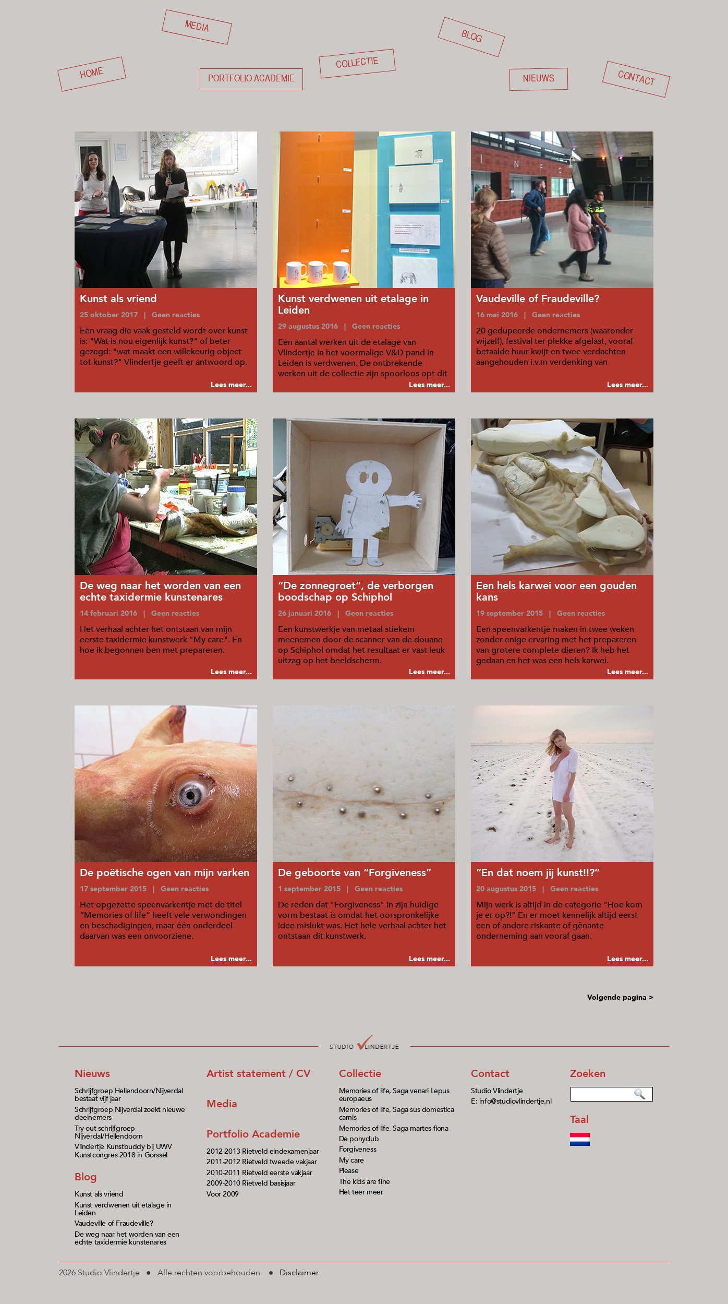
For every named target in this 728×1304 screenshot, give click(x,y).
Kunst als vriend (99, 1194)
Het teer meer (361, 1192)
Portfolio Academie (253, 1134)
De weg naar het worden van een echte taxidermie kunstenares (127, 1238)
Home (92, 74)
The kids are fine (364, 1182)
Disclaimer (299, 1272)
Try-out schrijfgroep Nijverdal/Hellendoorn (109, 1132)
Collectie (357, 63)
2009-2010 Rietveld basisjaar (251, 1183)
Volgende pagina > (620, 997)
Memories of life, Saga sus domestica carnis (396, 1113)
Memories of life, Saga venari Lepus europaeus (394, 1095)
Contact (636, 79)
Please (349, 1171)
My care (351, 1160)
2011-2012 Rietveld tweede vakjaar (262, 1162)
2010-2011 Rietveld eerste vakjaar (259, 1173)
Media (197, 26)
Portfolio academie (251, 79)
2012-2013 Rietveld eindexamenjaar (263, 1151)
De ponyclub (359, 1139)
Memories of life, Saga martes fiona (393, 1128)
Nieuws (538, 78)
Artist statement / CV (258, 1074)
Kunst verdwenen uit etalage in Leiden (123, 1209)
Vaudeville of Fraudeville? (114, 1223)
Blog (471, 36)
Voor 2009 (222, 1194)
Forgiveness (358, 1149)
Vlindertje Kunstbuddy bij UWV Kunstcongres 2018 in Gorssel (123, 1150)
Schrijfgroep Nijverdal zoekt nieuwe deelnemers (130, 1113)
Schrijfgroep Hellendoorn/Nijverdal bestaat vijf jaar (129, 1095)
